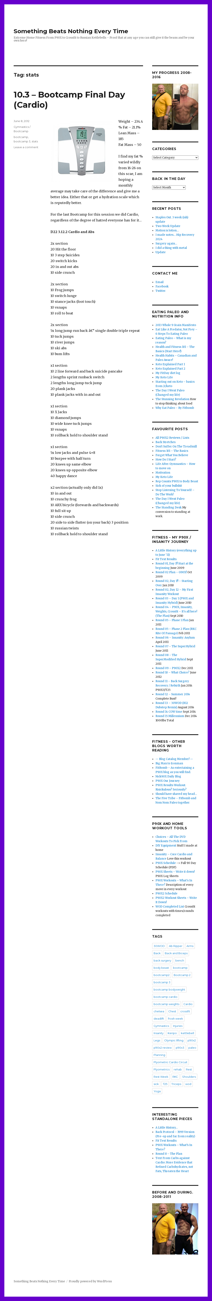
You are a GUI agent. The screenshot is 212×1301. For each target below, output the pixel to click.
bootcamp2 (162, 975)
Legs (157, 1040)
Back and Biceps (176, 953)
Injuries (177, 1025)
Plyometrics (162, 1069)
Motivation (162, 472)
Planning (159, 1055)
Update (160, 252)
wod (188, 1084)
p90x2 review (163, 1047)
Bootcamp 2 (182, 975)
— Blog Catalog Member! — (174, 759)
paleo (192, 1047)
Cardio (188, 1004)
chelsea (159, 1011)
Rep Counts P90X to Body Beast (176, 481)
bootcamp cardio (165, 996)
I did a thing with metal (171, 248)
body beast (161, 967)
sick (156, 1084)
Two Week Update (167, 226)
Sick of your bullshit (168, 485)
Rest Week (161, 1076)
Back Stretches (165, 442)
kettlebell (187, 1033)
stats (35, 141)
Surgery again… (166, 243)
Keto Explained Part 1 (170, 364)
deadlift (159, 1018)
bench (179, 960)
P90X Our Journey (167, 781)
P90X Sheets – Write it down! (175, 871)
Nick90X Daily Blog (168, 776)
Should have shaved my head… (176, 794)
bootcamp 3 (22, 141)
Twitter (160, 291)
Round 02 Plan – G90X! (171, 572)
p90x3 (180, 1047)
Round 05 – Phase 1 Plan (172, 620)
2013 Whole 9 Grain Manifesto (175, 325)
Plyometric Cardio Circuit (170, 1062)
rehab (178, 1069)
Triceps (176, 1084)
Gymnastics (161, 1025)
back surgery (162, 960)
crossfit (185, 1011)
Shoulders (189, 1076)
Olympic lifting (173, 1040)
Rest (189, 1069)
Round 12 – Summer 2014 (172, 694)
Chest (172, 1011)
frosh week (175, 1018)
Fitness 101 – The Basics (171, 451)
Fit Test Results (166, 559)
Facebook (162, 286)
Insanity (159, 1033)
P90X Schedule (165, 863)
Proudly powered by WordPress (90, 1281)
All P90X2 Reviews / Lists (172, 438)
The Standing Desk (168, 507)
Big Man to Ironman (169, 763)
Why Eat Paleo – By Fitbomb (174, 408)
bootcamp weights (166, 1004)
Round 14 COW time (168, 711)
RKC (175, 1076)
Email (159, 282)
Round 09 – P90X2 (168, 668)
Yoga (157, 1091)
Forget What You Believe (171, 455)
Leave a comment (26, 147)
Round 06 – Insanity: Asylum (175, 637)
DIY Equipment (165, 845)
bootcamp (21, 137)
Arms (190, 946)
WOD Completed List (169, 906)
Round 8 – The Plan (168, 1154)
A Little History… (166, 1127)
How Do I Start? (165, 459)
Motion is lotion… (167, 230)
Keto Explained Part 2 (170, 368)
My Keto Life (164, 377)
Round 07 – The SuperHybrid (175, 646)
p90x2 (192, 1040)
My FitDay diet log (167, 373)
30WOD (159, 946)
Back (157, 953)
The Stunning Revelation (172, 399)
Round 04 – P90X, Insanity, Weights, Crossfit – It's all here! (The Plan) (176, 611)
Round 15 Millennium (169, 716)
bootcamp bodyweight (169, 989)
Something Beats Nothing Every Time (71, 31)
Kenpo (172, 1033)
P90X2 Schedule (166, 893)
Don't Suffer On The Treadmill (176, 446)
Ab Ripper (175, 946)
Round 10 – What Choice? (172, 672)
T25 (165, 1084)
